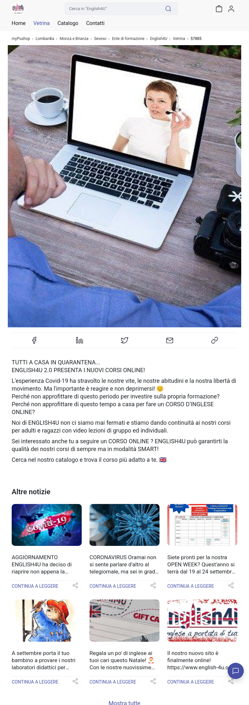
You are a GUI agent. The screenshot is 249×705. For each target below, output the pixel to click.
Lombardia (45, 39)
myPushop (21, 39)
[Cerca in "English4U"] (112, 9)
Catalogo (67, 23)
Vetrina (179, 39)
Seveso (100, 39)
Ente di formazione (128, 39)
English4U (158, 39)
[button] (75, 587)
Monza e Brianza (74, 39)
